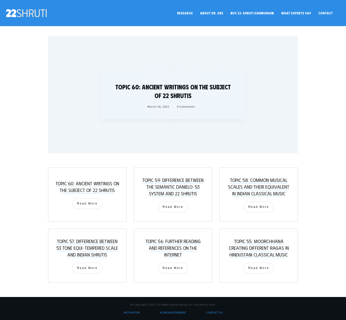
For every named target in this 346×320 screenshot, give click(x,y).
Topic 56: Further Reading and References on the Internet (173, 247)
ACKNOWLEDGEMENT (173, 312)
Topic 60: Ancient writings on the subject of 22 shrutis (87, 186)
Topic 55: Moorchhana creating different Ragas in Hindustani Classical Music (259, 247)
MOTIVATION (132, 312)
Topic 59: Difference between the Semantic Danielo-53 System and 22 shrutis (173, 186)
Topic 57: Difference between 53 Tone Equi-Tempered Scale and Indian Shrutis (87, 247)
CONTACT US (214, 312)
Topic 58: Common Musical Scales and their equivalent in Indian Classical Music (258, 186)
